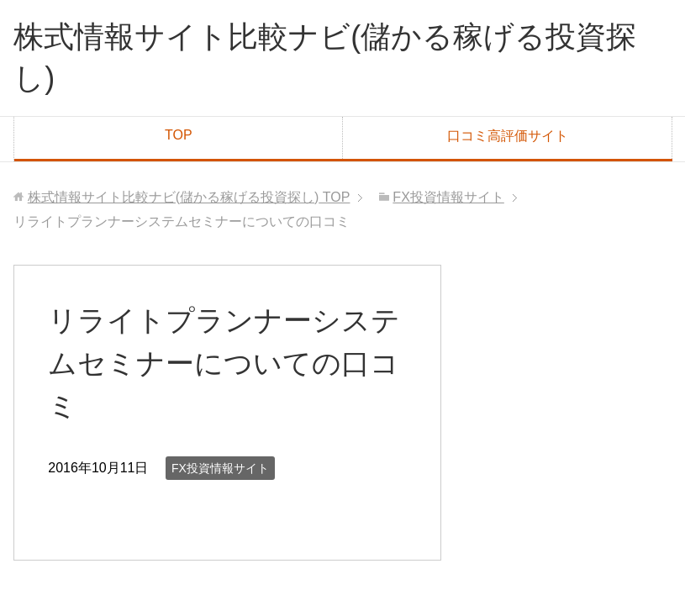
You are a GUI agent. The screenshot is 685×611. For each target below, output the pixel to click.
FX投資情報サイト (220, 468)
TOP (178, 135)
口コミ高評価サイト (507, 136)
